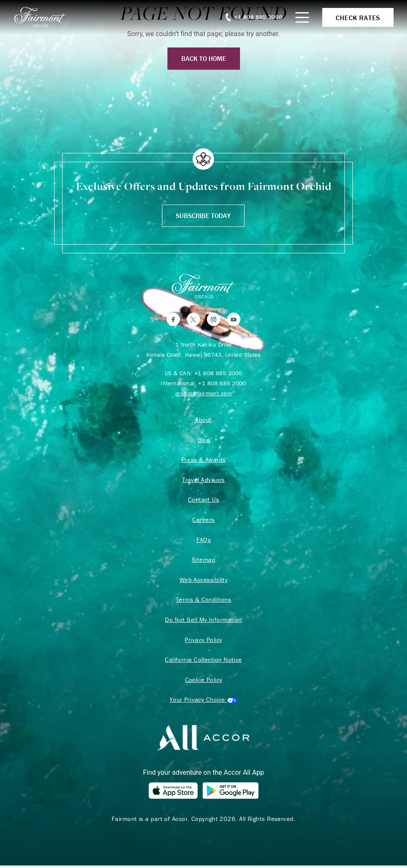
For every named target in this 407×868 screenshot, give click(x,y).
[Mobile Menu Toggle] (302, 17)
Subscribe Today (203, 215)
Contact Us (203, 500)
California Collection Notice (203, 661)
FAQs (203, 540)
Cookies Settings (204, 702)
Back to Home (203, 58)
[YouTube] (233, 319)
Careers (203, 520)
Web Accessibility (204, 581)
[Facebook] (173, 319)
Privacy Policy (203, 641)
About (203, 419)
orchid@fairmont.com (203, 393)
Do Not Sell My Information (203, 621)
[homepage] (44, 17)
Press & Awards (203, 460)
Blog (204, 440)
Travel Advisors (203, 480)
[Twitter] (193, 319)
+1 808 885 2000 (218, 373)
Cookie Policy (203, 682)
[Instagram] (213, 319)
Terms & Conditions (203, 601)
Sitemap (203, 561)
